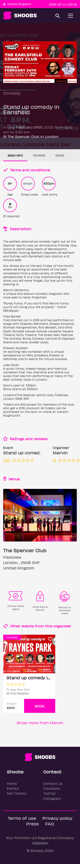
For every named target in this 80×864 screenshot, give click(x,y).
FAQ (49, 823)
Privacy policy (57, 818)
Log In (72, 4)
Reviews (39, 155)
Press (32, 823)
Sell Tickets (16, 793)
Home (12, 783)
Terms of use (22, 818)
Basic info (15, 155)
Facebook (51, 788)
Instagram (52, 798)
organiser (62, 626)
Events (13, 788)
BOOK (40, 706)
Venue (59, 155)
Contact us (53, 783)
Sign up (55, 4)
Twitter (49, 793)
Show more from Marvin (40, 722)
